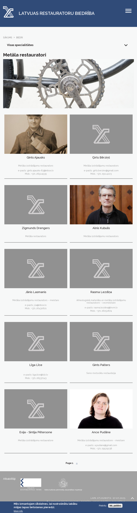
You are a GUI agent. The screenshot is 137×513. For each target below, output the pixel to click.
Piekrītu (102, 506)
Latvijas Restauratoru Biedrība (57, 13)
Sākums (7, 37)
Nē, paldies (115, 506)
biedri (19, 37)
